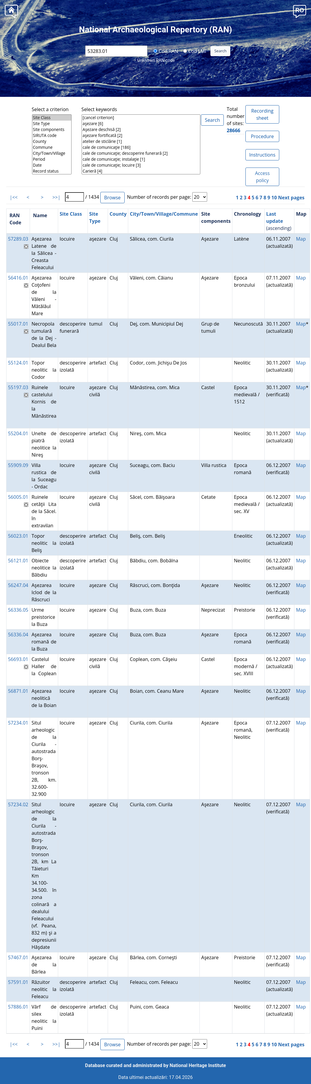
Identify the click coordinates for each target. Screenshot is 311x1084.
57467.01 (18, 957)
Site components (51, 129)
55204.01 (18, 433)
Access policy (262, 177)
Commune (51, 147)
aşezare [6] (141, 124)
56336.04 (18, 634)
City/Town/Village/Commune (164, 214)
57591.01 (18, 982)
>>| (56, 197)
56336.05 (18, 610)
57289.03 (18, 239)
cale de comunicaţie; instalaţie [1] (141, 159)
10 (274, 197)
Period (51, 159)
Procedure (262, 136)
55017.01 (18, 324)
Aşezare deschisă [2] (141, 129)
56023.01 (18, 536)
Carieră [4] (141, 171)
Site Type (51, 124)
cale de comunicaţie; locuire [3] (141, 165)
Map (301, 239)
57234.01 (18, 722)
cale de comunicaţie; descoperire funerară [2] (141, 153)
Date (51, 165)
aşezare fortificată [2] (141, 135)
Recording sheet (262, 114)
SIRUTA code (51, 135)
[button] (299, 11)
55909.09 (18, 465)
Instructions (262, 155)
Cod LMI (194, 51)
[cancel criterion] (141, 118)
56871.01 (18, 691)
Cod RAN (165, 51)
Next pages (291, 197)
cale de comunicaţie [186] (141, 147)
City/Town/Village (51, 153)
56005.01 (18, 497)
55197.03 (18, 387)
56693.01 (18, 659)
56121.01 (18, 560)
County (51, 141)
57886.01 (18, 1006)
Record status (51, 171)
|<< (13, 197)
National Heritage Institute (198, 1065)
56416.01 (18, 277)
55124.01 (18, 362)
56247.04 (18, 585)
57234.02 (18, 804)
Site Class (51, 118)
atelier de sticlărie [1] (141, 141)
